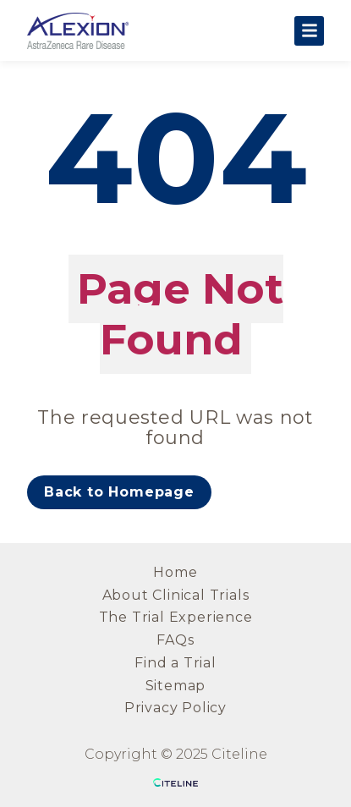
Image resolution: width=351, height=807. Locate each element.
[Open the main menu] (309, 31)
